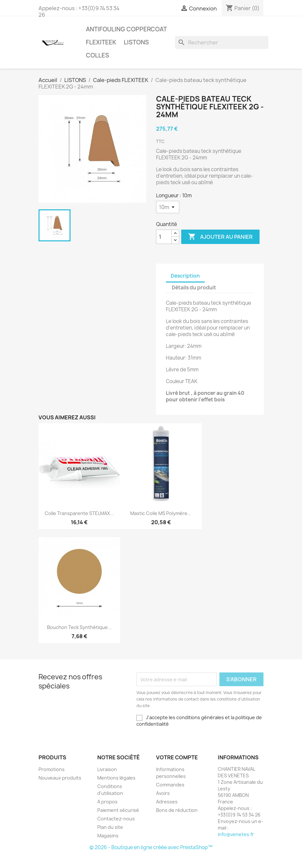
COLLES (97, 55)
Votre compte (177, 757)
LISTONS (136, 42)
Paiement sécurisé (118, 810)
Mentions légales (116, 778)
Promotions (52, 769)
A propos (107, 802)
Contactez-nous (116, 819)
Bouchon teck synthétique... (79, 627)
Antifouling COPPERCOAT (126, 29)
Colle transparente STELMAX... (79, 513)
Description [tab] (185, 275)
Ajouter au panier (220, 237)
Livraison (107, 769)
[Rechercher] (222, 42)
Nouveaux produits (60, 778)
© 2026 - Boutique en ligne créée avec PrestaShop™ (151, 847)
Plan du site (110, 827)
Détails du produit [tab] (194, 287)
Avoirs (163, 793)
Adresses (167, 802)
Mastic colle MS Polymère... (160, 513)
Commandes (170, 785)
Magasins (108, 835)
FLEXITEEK (101, 42)
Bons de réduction (177, 810)
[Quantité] (164, 237)
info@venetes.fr (236, 834)
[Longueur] (167, 207)
